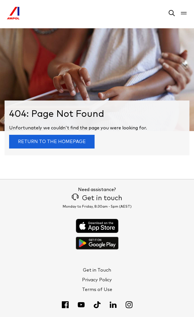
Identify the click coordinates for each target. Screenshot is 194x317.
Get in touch (97, 198)
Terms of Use (97, 289)
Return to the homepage (52, 141)
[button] (171, 14)
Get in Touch (97, 270)
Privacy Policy (97, 280)
